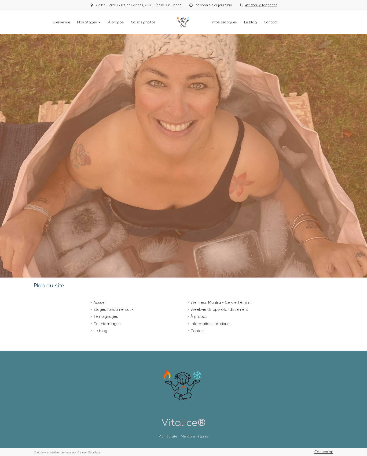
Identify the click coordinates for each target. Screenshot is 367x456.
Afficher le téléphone (261, 5)
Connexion (323, 451)
